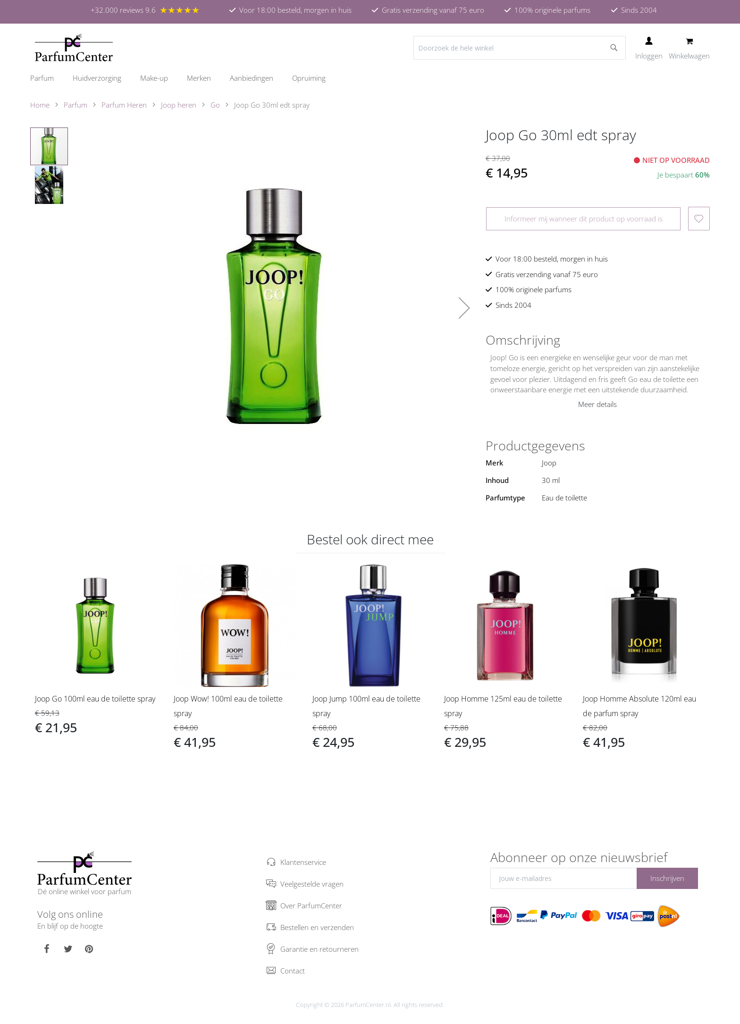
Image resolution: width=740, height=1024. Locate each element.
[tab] (598, 339)
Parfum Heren (124, 105)
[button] (464, 308)
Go (215, 105)
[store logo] (74, 48)
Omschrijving (523, 339)
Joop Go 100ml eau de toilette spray (95, 699)
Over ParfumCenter (311, 905)
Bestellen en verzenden (317, 927)
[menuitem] (46, 78)
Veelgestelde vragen (312, 884)
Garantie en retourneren (319, 949)
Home (40, 105)
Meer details (597, 404)
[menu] (370, 78)
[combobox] (519, 47)
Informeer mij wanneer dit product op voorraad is (584, 218)
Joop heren (178, 105)
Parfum (75, 105)
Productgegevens (535, 445)
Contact (292, 970)
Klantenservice (303, 862)
